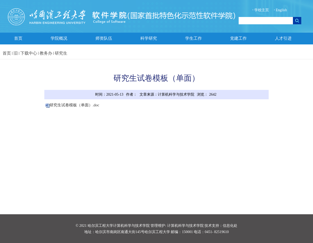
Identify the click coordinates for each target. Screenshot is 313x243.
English (280, 10)
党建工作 (238, 38)
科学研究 (148, 38)
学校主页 (261, 10)
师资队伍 (103, 38)
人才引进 (283, 38)
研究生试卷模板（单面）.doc (74, 105)
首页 (18, 38)
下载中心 (28, 53)
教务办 (46, 53)
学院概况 (59, 38)
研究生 (61, 53)
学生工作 (193, 38)
